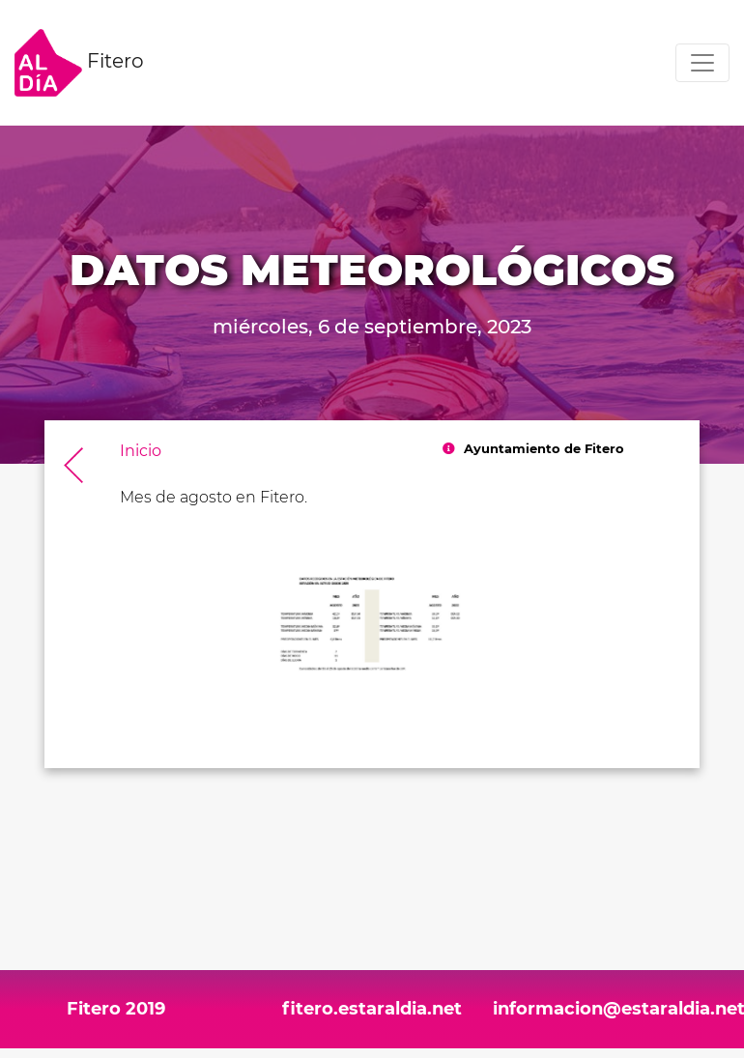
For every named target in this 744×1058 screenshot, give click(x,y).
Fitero (79, 63)
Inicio (140, 451)
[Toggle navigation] (702, 62)
